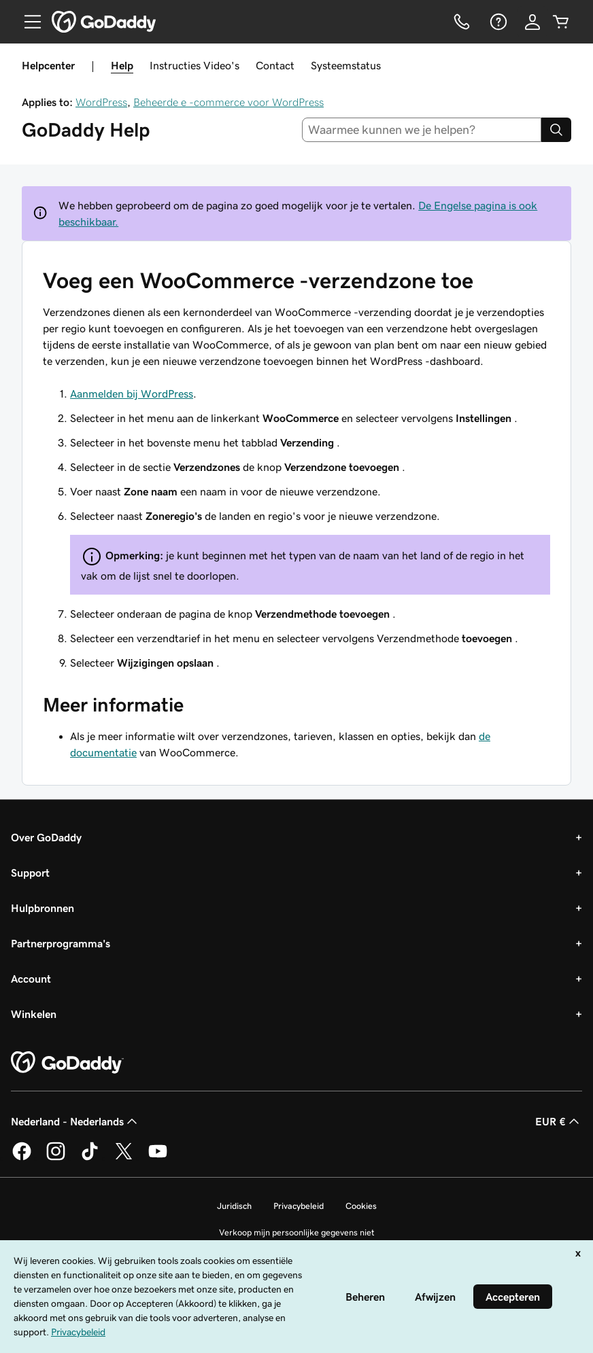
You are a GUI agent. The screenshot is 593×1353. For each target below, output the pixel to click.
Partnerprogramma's (60, 943)
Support (30, 872)
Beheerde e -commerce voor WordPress (228, 101)
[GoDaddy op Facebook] (22, 1158)
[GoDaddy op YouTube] (158, 1158)
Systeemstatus (346, 65)
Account (31, 978)
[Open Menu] (27, 21)
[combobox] (422, 130)
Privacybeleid (298, 1205)
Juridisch (234, 1205)
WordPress (101, 101)
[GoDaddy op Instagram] (56, 1158)
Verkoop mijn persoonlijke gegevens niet (297, 1232)
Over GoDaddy (46, 837)
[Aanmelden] (532, 21)
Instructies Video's (194, 65)
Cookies (361, 1205)
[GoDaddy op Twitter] (124, 1158)
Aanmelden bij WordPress (131, 393)
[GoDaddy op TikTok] (90, 1158)
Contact (275, 65)
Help (122, 65)
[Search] (556, 130)
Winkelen (33, 1013)
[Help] (497, 21)
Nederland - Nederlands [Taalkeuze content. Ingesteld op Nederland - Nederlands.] (75, 1121)
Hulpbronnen (42, 907)
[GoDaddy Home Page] (67, 1062)
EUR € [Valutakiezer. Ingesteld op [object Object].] (558, 1121)
